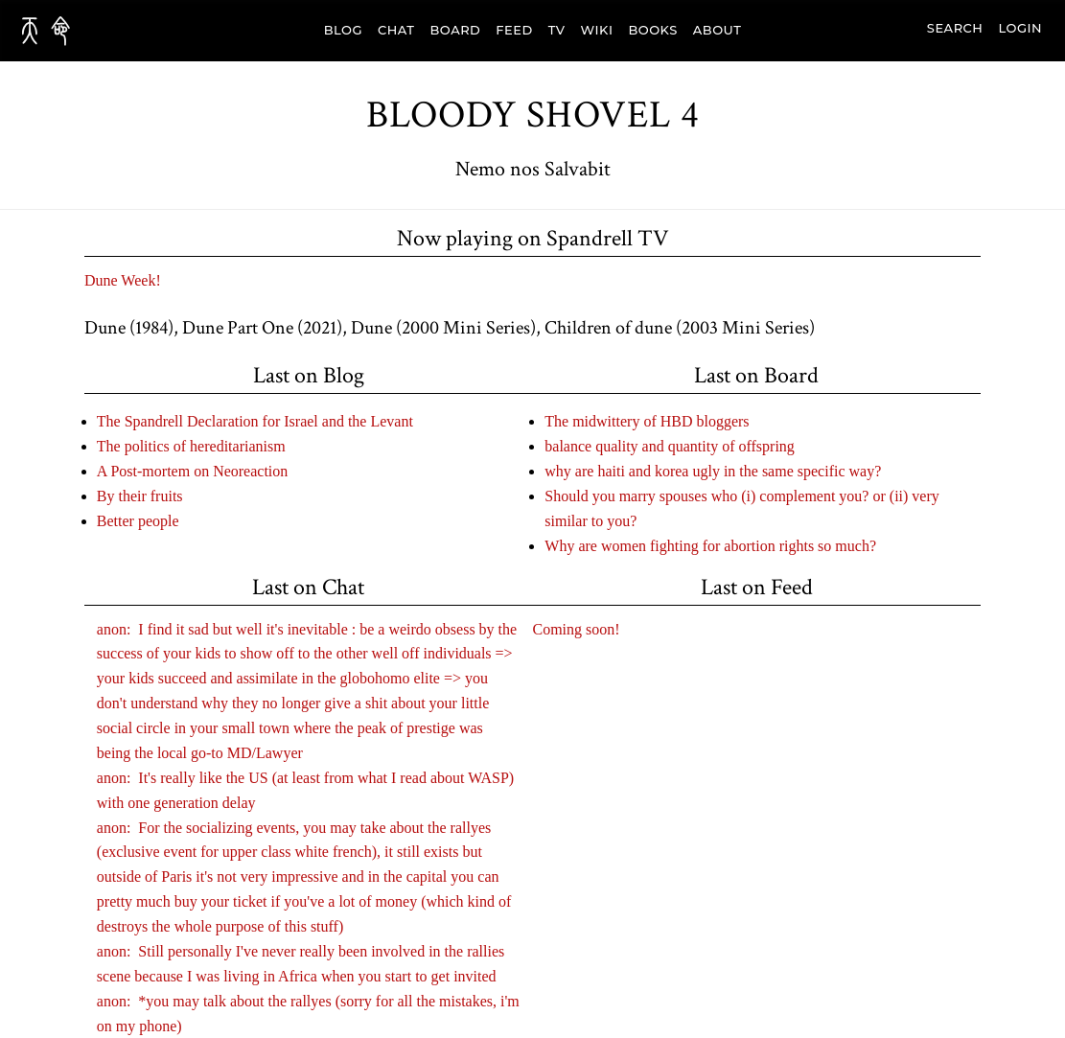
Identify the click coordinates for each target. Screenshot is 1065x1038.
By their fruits (140, 496)
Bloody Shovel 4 (533, 115)
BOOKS (652, 29)
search (955, 27)
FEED (514, 29)
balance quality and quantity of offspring (669, 446)
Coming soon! (576, 629)
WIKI (597, 29)
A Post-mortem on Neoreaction (193, 471)
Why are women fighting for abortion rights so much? (710, 546)
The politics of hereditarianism (191, 446)
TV (557, 29)
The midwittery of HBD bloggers (646, 421)
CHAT (396, 29)
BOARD (455, 29)
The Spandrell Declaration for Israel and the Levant (255, 421)
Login (1020, 27)
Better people (138, 521)
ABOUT (717, 29)
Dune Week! (122, 280)
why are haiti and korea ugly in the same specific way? (712, 471)
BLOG (343, 29)
